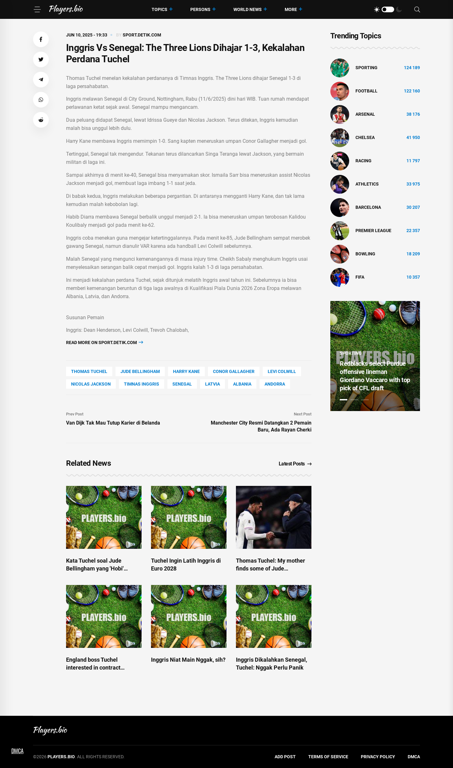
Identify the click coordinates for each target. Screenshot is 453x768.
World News (247, 9)
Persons (200, 9)
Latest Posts (295, 464)
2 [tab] (354, 399)
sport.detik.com (142, 34)
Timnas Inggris (141, 384)
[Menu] (37, 9)
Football (366, 90)
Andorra (275, 384)
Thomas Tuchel (89, 371)
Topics (159, 9)
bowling (365, 253)
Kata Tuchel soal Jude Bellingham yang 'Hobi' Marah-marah (95, 568)
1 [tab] (343, 399)
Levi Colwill (282, 371)
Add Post (285, 756)
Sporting (366, 67)
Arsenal (365, 114)
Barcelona (368, 207)
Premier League (373, 230)
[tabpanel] (375, 356)
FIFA (359, 277)
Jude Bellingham (140, 371)
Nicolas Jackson (91, 384)
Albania (242, 384)
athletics (367, 183)
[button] (41, 39)
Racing (363, 160)
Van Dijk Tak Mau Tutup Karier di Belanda (113, 423)
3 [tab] (365, 399)
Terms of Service (328, 756)
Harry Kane (186, 371)
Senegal (182, 384)
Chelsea (365, 137)
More (291, 9)
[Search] (417, 10)
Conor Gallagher (233, 371)
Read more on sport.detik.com (104, 342)
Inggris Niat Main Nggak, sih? (188, 659)
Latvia (212, 384)
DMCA (414, 756)
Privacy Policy (378, 756)
